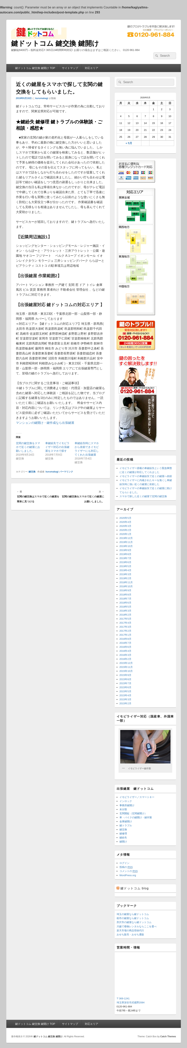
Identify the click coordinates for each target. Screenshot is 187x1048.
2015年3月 (125, 699)
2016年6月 (125, 646)
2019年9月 (125, 550)
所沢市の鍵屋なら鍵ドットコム (134, 922)
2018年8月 (125, 594)
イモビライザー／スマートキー (136, 797)
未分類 (123, 809)
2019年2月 (125, 578)
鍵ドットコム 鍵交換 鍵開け (55, 43)
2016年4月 (125, 650)
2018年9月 (125, 590)
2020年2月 (125, 530)
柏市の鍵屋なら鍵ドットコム (133, 918)
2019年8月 (125, 554)
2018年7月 (125, 598)
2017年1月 (125, 634)
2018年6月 (125, 602)
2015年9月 (125, 675)
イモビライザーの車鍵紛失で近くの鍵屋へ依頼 (145, 476)
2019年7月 (125, 558)
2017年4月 (125, 622)
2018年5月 (125, 606)
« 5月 (129, 143)
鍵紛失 (123, 837)
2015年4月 (125, 695)
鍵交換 (32, 471)
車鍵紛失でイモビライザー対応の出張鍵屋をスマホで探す (57, 447)
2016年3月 (125, 655)
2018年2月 (125, 614)
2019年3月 (125, 574)
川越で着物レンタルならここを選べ (137, 926)
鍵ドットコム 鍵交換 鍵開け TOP (35, 68)
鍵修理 (123, 833)
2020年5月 (125, 518)
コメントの (128, 871)
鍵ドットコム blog (134, 888)
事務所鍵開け (126, 805)
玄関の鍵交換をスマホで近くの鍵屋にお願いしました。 (28, 447)
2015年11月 (126, 667)
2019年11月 (126, 542)
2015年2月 (125, 703)
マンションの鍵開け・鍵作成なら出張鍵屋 (45, 422)
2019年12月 (126, 538)
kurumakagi (41, 98)
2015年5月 (125, 691)
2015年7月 (125, 683)
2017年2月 (125, 630)
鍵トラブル (125, 825)
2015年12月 (126, 663)
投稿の (126, 867)
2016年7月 (125, 642)
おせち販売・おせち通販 (130, 934)
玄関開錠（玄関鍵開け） (133, 813)
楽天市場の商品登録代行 (130, 930)
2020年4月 (125, 522)
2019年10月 (126, 546)
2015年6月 (125, 687)
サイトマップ (70, 68)
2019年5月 (125, 566)
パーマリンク (66, 471)
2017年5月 (125, 618)
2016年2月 (125, 659)
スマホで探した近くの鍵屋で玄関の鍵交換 (143, 496)
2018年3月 (125, 610)
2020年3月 (125, 526)
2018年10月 (126, 586)
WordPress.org (127, 875)
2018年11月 (126, 582)
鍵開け (123, 841)
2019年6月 (125, 562)
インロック (125, 801)
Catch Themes (168, 1036)
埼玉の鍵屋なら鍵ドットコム (133, 914)
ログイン (124, 863)
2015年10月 (126, 671)
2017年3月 (125, 626)
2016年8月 (125, 638)
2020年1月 (125, 534)
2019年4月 (125, 570)
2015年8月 (125, 679)
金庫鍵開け (125, 821)
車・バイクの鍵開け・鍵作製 (135, 817)
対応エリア (91, 68)
